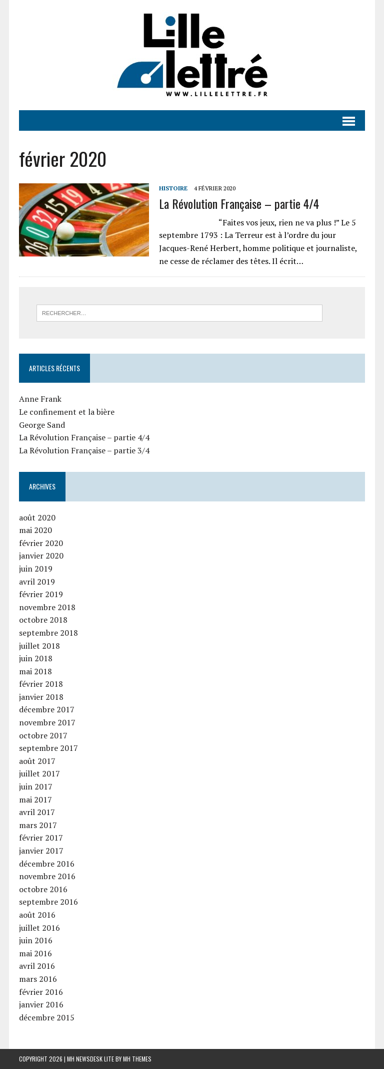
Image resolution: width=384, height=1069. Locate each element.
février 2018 (41, 683)
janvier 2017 (41, 850)
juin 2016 (35, 940)
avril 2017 (37, 812)
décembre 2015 (46, 1017)
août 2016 (37, 914)
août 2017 (37, 760)
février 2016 (41, 991)
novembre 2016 (47, 876)
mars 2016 (38, 978)
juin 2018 (35, 658)
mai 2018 (35, 671)
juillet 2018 (39, 645)
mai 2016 (35, 953)
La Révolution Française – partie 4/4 (239, 203)
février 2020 (41, 543)
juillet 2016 (39, 927)
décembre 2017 (46, 709)
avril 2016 (37, 965)
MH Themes (137, 1058)
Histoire (173, 188)
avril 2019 (37, 581)
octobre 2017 (43, 735)
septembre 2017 (48, 747)
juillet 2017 (39, 773)
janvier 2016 (41, 1004)
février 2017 (41, 837)
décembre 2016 (46, 863)
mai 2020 (35, 530)
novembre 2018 (47, 607)
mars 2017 (38, 825)
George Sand (42, 424)
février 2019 (41, 594)
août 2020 (37, 517)
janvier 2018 (41, 696)
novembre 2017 (47, 722)
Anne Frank (40, 398)
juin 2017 (35, 786)
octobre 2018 (43, 619)
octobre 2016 (43, 889)
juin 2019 (35, 568)
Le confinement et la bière (66, 411)
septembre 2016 (48, 901)
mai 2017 (35, 799)
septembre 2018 (48, 632)
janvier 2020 (41, 555)
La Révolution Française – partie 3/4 (84, 450)
